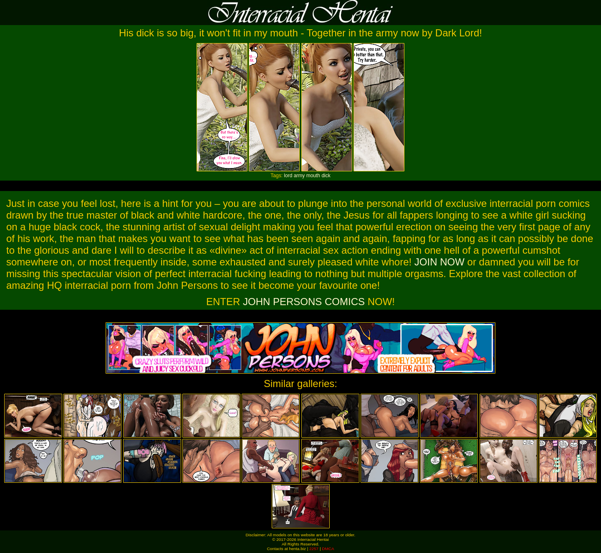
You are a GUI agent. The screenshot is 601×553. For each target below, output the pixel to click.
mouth (313, 175)
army (299, 175)
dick (325, 175)
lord (288, 175)
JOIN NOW (439, 262)
